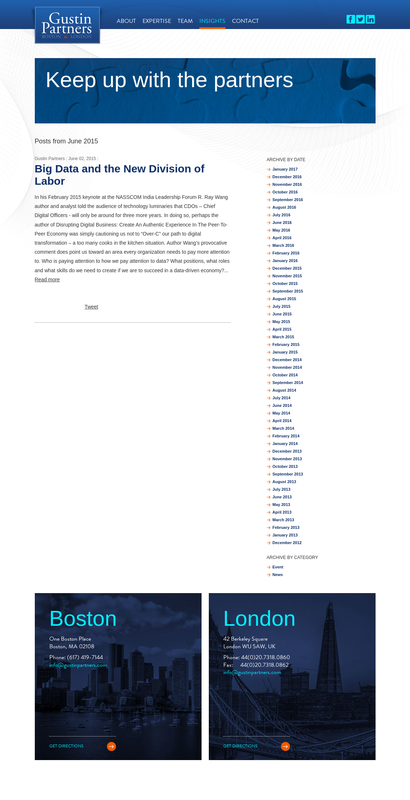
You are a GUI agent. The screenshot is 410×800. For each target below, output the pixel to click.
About (126, 21)
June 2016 (282, 222)
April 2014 (282, 421)
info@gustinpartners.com (78, 665)
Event (278, 567)
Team (185, 21)
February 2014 (286, 436)
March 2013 (283, 520)
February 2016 (286, 253)
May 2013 (281, 504)
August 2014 (284, 390)
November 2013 (287, 459)
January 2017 (285, 169)
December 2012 (287, 542)
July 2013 (282, 489)
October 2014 (285, 375)
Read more (47, 279)
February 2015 (286, 344)
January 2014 (285, 443)
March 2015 (283, 337)
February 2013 (286, 527)
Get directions (66, 746)
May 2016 (281, 230)
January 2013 (285, 535)
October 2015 (285, 283)
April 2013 (282, 512)
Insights (212, 21)
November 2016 (287, 184)
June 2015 (282, 314)
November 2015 (287, 276)
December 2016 (287, 177)
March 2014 (283, 428)
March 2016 (283, 245)
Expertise (156, 21)
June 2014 (282, 405)
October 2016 (285, 192)
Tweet (91, 307)
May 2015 (281, 321)
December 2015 (287, 268)
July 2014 (282, 398)
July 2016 (282, 215)
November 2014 (287, 367)
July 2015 (282, 306)
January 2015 (285, 352)
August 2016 (284, 207)
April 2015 (282, 329)
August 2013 (284, 481)
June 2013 (282, 497)
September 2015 (288, 291)
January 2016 (285, 260)
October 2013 (285, 466)
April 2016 (282, 238)
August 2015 (284, 299)
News (278, 574)
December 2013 (287, 451)
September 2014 (288, 382)
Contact (245, 21)
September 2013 (288, 474)
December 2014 (287, 360)
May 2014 (281, 413)
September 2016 (288, 199)
